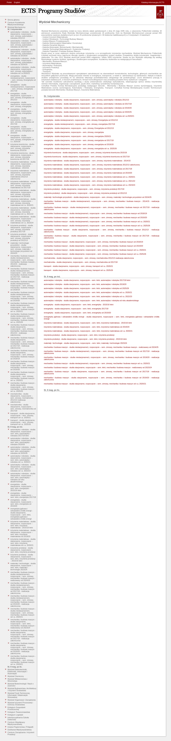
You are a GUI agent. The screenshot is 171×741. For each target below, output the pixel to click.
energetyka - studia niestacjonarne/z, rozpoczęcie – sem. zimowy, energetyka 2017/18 (22, 88)
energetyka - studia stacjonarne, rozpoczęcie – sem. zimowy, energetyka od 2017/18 (22, 121)
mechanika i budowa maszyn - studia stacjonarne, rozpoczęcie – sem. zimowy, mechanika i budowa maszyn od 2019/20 (23, 365)
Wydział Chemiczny (16, 676)
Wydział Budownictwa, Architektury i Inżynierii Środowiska (22, 689)
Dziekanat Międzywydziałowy (20, 730)
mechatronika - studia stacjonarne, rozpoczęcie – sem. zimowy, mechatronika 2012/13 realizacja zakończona (21, 398)
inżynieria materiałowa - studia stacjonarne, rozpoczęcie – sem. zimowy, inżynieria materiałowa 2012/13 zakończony (23, 175)
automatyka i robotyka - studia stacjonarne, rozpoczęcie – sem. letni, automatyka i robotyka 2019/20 (22, 441)
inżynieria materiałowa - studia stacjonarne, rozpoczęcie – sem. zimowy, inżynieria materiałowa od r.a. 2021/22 (23, 211)
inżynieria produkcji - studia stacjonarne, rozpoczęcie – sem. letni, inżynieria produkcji (22, 550)
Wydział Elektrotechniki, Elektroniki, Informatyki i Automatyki (17, 671)
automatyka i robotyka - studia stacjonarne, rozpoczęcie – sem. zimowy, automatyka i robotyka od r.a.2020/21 (22, 70)
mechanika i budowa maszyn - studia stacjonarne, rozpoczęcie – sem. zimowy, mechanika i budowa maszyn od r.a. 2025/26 (23, 387)
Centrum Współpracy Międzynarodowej (16, 723)
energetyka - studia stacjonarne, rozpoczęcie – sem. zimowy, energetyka (21, 104)
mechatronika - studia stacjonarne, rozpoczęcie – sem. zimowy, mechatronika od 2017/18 (23, 408)
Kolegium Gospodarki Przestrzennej (16, 708)
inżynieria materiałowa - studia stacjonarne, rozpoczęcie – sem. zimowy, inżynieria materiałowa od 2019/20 (23, 193)
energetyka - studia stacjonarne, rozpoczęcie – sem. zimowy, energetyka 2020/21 (21, 112)
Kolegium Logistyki (15, 715)
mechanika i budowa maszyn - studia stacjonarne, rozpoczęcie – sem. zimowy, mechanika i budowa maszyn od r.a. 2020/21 (23, 376)
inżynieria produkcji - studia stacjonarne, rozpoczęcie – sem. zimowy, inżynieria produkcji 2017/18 (21, 228)
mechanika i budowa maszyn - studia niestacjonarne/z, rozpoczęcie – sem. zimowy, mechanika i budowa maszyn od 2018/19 (23, 286)
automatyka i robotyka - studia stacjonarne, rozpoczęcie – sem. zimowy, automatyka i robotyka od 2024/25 (22, 61)
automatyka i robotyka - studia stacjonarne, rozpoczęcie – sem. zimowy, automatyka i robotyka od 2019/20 (22, 53)
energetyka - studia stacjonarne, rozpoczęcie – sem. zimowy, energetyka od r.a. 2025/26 (22, 138)
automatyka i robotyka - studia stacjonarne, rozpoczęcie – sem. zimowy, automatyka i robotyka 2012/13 (22, 35)
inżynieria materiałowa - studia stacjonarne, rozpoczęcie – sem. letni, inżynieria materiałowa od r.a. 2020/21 (23, 542)
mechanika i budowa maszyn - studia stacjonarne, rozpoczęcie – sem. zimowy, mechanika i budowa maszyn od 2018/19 (23, 355)
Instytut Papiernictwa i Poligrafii (20, 727)
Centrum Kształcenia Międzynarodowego (16, 23)
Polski (9, 2)
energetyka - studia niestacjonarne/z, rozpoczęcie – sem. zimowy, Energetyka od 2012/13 (23, 79)
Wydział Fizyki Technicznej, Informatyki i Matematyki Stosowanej (19, 695)
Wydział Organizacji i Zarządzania (22, 700)
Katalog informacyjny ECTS (153, 2)
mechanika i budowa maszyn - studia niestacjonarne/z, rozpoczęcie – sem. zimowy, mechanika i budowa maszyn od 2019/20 (23, 296)
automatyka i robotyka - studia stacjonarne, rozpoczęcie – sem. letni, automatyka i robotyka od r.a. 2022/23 (22, 468)
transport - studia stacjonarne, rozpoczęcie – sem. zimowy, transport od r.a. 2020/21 (22, 415)
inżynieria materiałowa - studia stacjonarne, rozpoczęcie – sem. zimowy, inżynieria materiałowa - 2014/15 (23, 165)
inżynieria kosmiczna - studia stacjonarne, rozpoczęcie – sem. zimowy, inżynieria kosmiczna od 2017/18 (22, 156)
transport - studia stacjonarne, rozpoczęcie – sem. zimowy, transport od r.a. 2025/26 (22, 422)
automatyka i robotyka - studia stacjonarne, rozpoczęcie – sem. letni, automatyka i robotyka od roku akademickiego (22, 477)
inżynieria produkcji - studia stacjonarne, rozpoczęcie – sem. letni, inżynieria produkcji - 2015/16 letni (22, 558)
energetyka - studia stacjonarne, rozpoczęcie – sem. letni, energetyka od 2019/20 (21, 503)
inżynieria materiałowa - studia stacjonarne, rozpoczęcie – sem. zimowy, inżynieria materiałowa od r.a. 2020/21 (23, 202)
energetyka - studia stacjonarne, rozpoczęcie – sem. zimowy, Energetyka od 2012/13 (22, 96)
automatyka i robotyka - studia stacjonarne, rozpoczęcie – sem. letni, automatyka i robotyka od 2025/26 (22, 450)
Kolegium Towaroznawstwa (19, 712)
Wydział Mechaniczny (17, 27)
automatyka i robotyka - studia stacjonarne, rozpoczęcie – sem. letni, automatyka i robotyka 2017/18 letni (22, 433)
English (17, 2)
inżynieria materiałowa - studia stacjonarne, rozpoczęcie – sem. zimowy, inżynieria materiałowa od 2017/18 (23, 184)
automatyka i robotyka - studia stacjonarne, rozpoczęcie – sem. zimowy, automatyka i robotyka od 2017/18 (22, 44)
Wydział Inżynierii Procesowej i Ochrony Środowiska (20, 704)
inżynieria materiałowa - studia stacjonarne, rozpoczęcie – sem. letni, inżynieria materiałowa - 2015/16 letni (23, 524)
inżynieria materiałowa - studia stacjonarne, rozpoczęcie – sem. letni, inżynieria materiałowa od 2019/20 (23, 533)
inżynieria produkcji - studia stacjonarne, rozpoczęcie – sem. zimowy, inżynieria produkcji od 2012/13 (21, 237)
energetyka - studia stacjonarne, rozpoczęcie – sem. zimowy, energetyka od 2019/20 (22, 130)
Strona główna (13, 20)
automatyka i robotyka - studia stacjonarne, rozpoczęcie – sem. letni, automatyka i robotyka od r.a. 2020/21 (22, 459)
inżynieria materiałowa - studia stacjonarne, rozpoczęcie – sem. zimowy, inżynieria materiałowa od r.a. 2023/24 (23, 220)
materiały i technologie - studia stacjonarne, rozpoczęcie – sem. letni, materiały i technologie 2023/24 (23, 566)
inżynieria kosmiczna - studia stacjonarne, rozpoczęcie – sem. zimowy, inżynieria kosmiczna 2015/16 (22, 147)
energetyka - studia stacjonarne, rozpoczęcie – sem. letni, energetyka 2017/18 (23, 495)
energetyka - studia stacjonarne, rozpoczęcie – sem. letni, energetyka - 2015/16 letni (21, 487)
